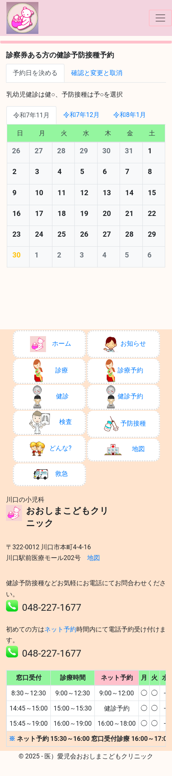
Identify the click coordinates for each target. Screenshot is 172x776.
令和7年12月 (81, 115)
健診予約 (124, 397)
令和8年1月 (129, 115)
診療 (50, 371)
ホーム (50, 344)
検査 (50, 422)
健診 (50, 397)
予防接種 (124, 424)
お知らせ (124, 344)
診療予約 (124, 371)
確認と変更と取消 (96, 73)
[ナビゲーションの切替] (160, 18)
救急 (50, 474)
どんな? (50, 449)
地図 (124, 449)
